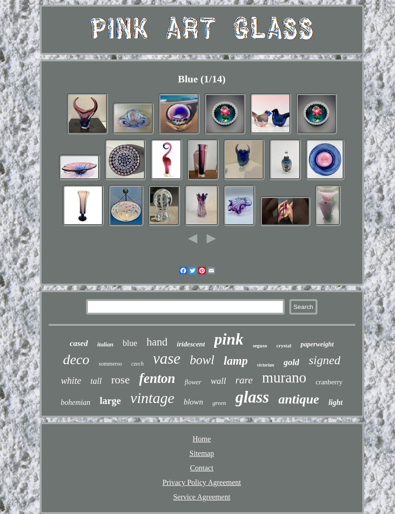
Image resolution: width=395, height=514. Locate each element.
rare (243, 380)
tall (96, 381)
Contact (202, 468)
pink (228, 339)
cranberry (329, 382)
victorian (265, 364)
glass (252, 397)
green (219, 402)
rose (120, 380)
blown (193, 401)
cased (79, 343)
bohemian (75, 402)
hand (157, 342)
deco (76, 359)
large (110, 400)
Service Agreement (201, 497)
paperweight (317, 344)
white (71, 380)
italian (105, 344)
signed (324, 360)
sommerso (110, 363)
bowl (202, 360)
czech (137, 363)
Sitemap (201, 453)
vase (166, 358)
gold (292, 362)
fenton (157, 378)
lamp (236, 360)
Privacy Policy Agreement (202, 482)
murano (284, 377)
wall (218, 381)
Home (202, 439)
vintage (152, 397)
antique (299, 399)
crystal (283, 345)
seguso (260, 345)
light (336, 402)
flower (193, 382)
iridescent (191, 344)
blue (130, 343)
